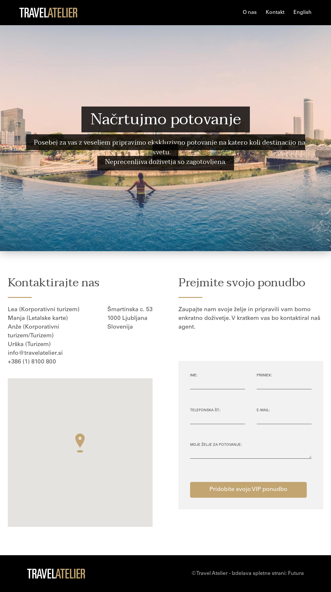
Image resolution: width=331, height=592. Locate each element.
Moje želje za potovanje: (216, 445)
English (303, 12)
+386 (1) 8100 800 (32, 362)
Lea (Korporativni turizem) (44, 310)
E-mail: (263, 410)
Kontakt (275, 12)
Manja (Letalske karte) (38, 319)
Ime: (194, 375)
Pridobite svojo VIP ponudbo (248, 490)
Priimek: (264, 375)
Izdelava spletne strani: (268, 573)
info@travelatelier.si (35, 353)
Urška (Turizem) (29, 345)
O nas (250, 12)
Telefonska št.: (205, 410)
